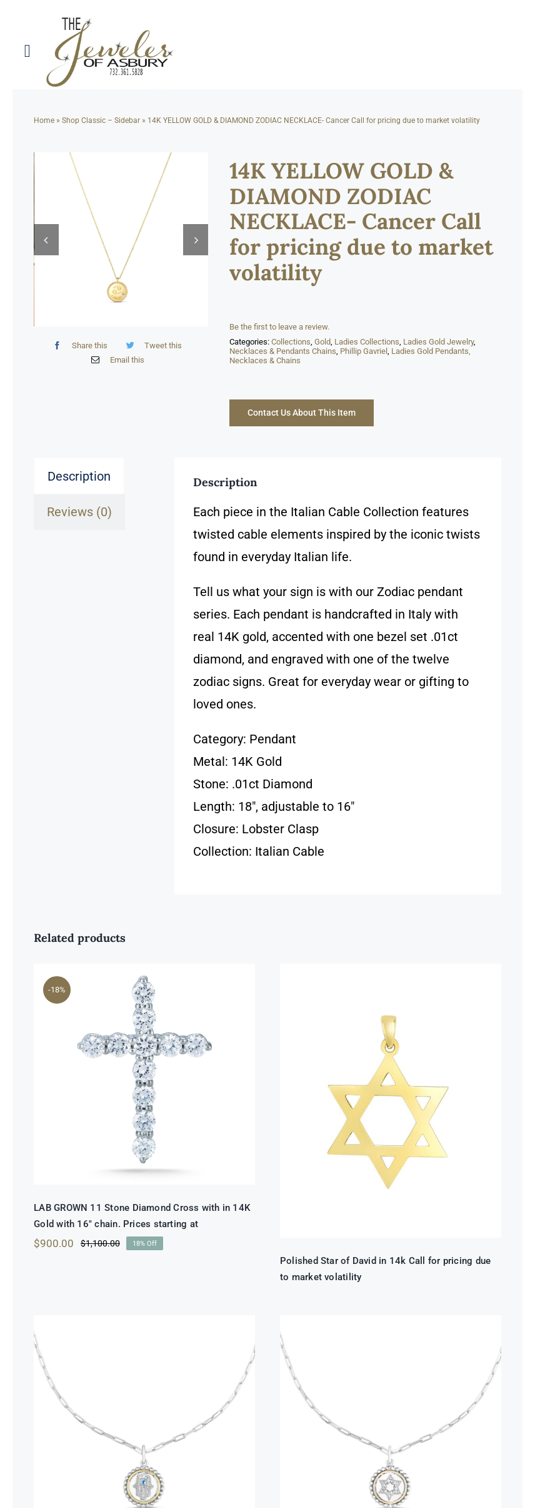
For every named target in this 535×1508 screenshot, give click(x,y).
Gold (322, 341)
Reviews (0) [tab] (79, 511)
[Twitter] (151, 352)
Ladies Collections (366, 341)
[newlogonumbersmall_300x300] (110, 19)
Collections (291, 341)
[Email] (114, 367)
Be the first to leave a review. (279, 326)
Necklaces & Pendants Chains (282, 351)
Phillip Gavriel (364, 351)
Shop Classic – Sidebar (101, 120)
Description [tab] (79, 476)
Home (44, 120)
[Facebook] (77, 352)
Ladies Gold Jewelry (438, 341)
